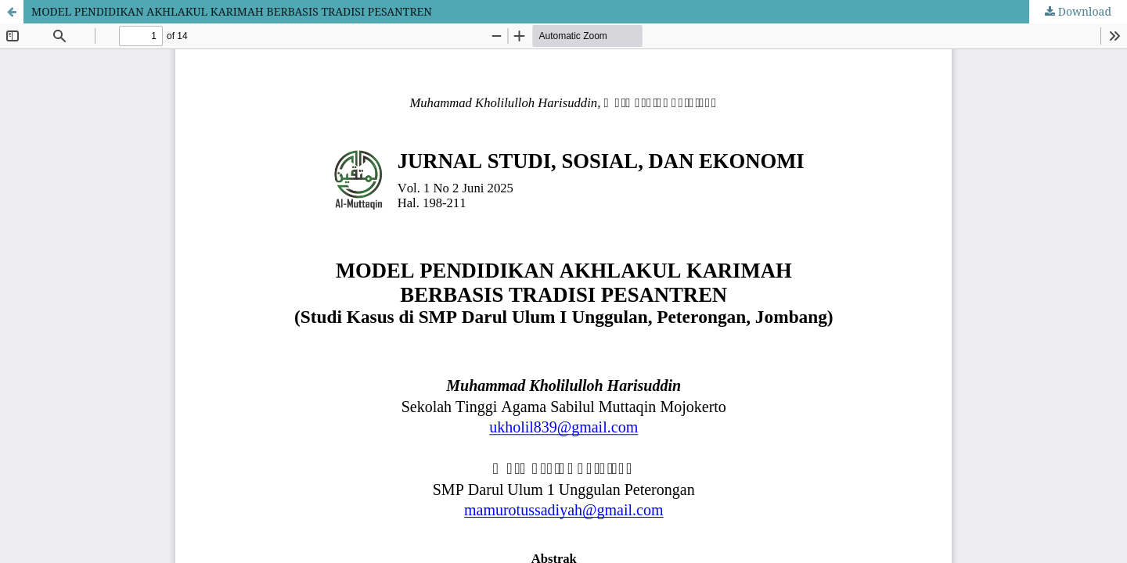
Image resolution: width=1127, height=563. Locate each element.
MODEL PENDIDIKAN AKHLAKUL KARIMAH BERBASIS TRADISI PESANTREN (231, 11)
